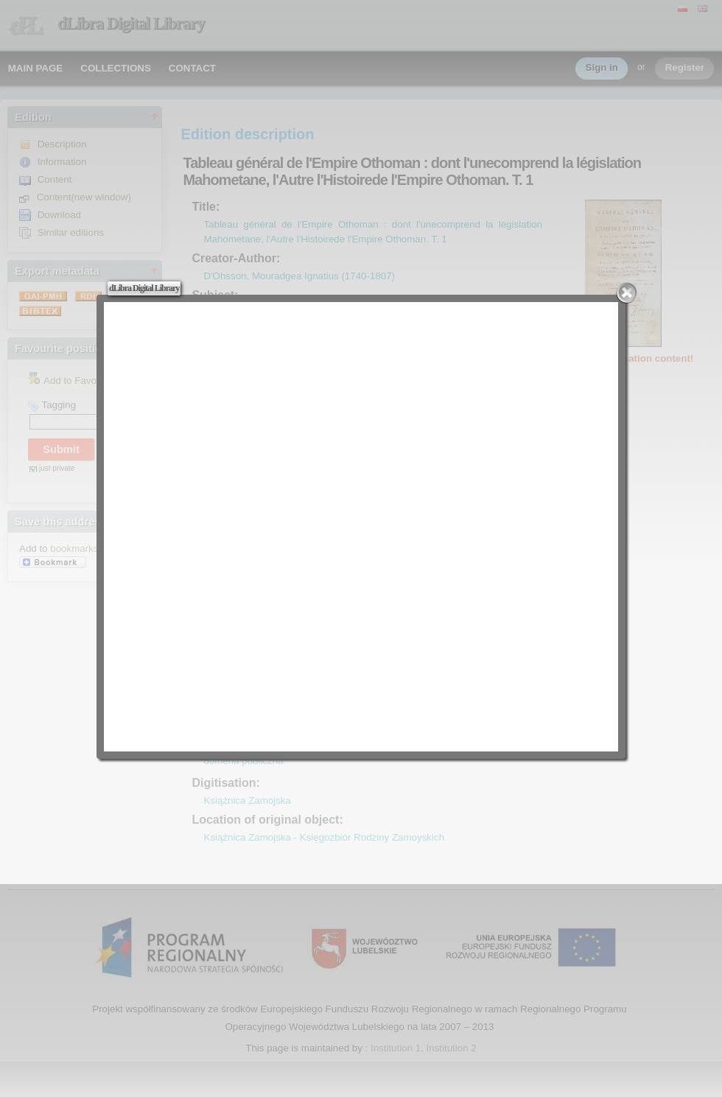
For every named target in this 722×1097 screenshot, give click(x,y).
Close (627, 293)
